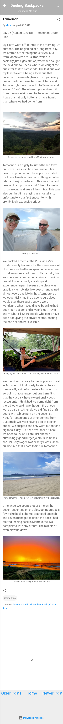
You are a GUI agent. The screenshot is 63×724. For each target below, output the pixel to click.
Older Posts (11, 693)
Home (31, 693)
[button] (58, 20)
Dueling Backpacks (27, 5)
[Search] (58, 6)
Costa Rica (10, 598)
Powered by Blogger (31, 717)
